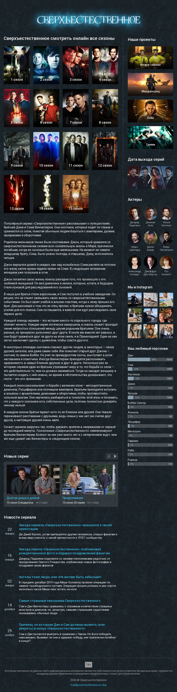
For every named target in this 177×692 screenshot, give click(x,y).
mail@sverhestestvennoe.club (88, 685)
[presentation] (109, 456)
